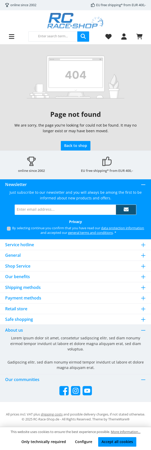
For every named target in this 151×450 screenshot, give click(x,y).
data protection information (122, 228)
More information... (125, 432)
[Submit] (126, 210)
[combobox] (53, 36)
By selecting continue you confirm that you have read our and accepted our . (78, 230)
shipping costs (52, 414)
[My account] (124, 36)
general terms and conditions (90, 233)
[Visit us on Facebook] (64, 390)
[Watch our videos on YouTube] (87, 390)
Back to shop (75, 145)
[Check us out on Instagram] (75, 390)
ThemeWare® (119, 419)
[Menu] (11, 36)
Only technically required (43, 441)
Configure (83, 441)
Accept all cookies (117, 441)
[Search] (83, 36)
